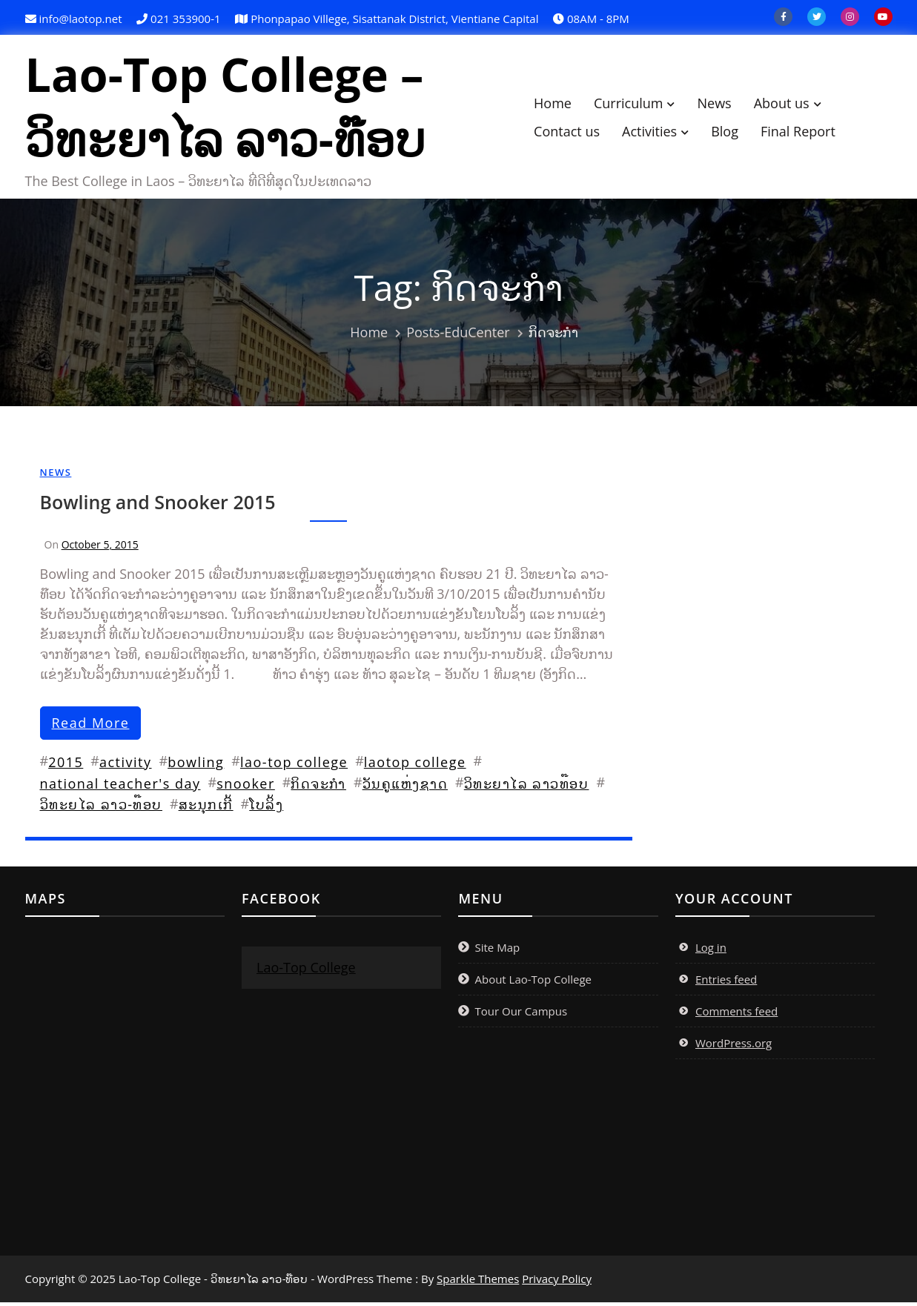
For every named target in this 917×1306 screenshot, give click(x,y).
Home (560, 104)
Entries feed (726, 982)
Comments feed (736, 1014)
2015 (65, 766)
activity (125, 766)
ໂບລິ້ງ (266, 808)
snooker (245, 787)
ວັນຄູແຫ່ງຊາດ (405, 787)
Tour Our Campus (520, 1014)
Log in (710, 951)
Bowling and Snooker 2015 (158, 505)
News (721, 104)
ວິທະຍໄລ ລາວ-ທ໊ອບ (101, 808)
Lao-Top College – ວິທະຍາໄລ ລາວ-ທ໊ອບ (232, 108)
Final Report (805, 133)
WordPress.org (733, 1046)
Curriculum (636, 104)
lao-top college (294, 766)
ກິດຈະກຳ (318, 787)
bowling (196, 766)
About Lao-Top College (533, 982)
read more (91, 726)
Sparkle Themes (478, 1282)
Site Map (497, 951)
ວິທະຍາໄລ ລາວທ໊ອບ (526, 787)
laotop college (415, 766)
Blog (732, 133)
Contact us (574, 133)
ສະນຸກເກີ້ (206, 808)
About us (789, 104)
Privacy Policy (557, 1282)
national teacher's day (120, 787)
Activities (656, 133)
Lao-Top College (306, 971)
